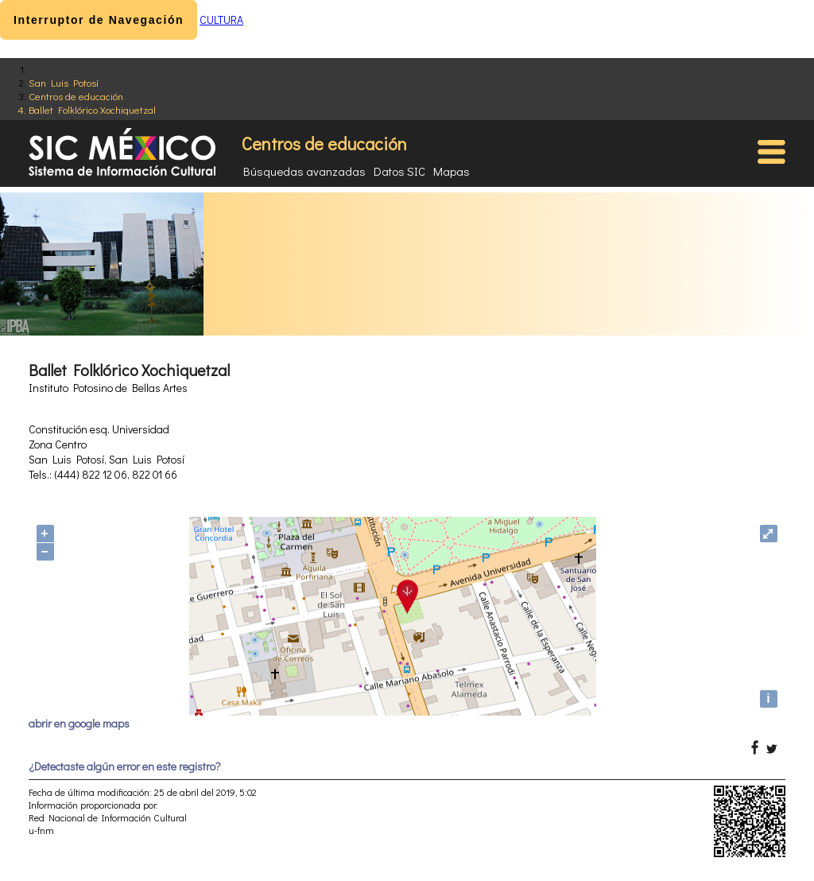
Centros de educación (76, 96)
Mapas (451, 171)
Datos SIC (399, 171)
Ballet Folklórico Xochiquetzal (92, 109)
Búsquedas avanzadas (304, 171)
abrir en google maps (79, 723)
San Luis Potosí (64, 82)
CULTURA (221, 19)
